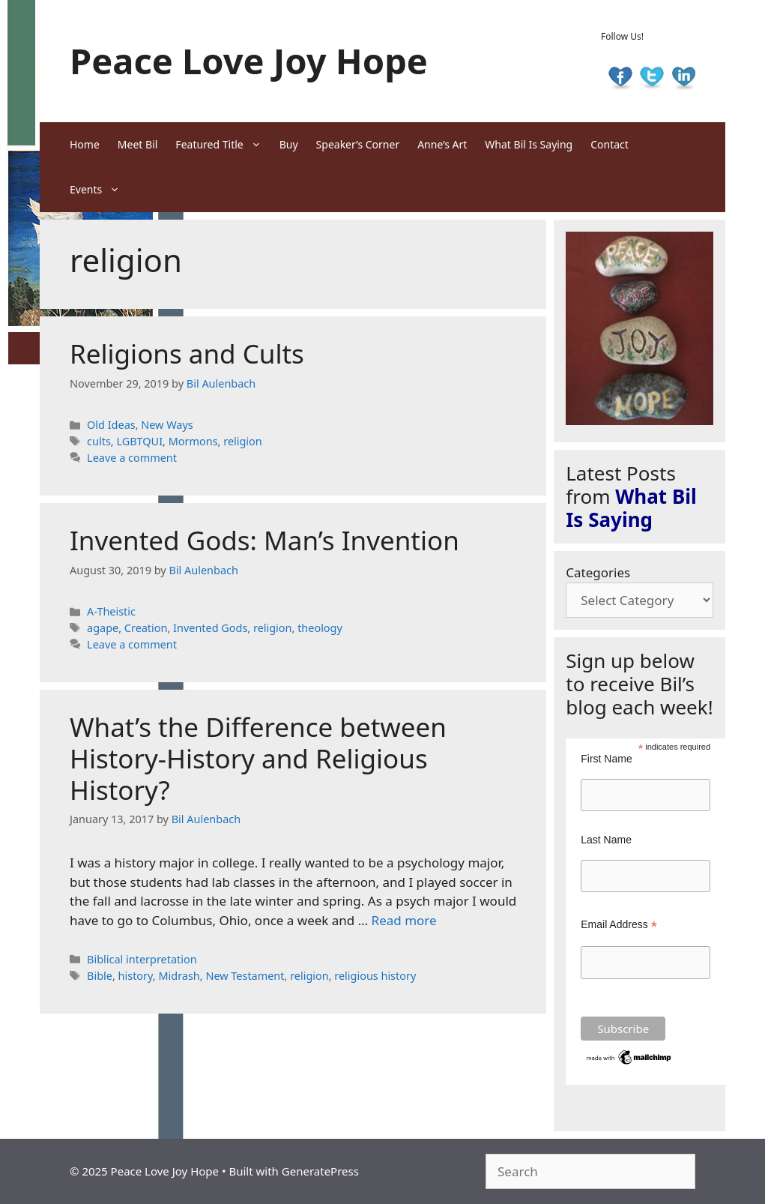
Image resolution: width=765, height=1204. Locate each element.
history (135, 976)
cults (99, 441)
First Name (606, 759)
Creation (146, 628)
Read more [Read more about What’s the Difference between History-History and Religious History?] (404, 920)
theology (319, 628)
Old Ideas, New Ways (140, 425)
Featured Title (222, 144)
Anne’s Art (442, 144)
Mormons (193, 441)
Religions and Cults (187, 353)
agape (102, 628)
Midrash (178, 976)
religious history (375, 976)
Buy (288, 144)
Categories (598, 572)
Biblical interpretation (142, 959)
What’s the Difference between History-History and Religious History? (258, 758)
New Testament (244, 976)
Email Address (619, 925)
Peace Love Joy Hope (249, 61)
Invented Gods (210, 628)
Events (99, 189)
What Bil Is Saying (528, 144)
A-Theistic (111, 611)
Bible (99, 976)
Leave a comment (132, 458)
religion (242, 441)
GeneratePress (320, 1171)
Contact (609, 144)
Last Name (606, 840)
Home (85, 144)
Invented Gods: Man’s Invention (264, 540)
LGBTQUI (139, 441)
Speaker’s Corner (358, 144)
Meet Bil (138, 144)
